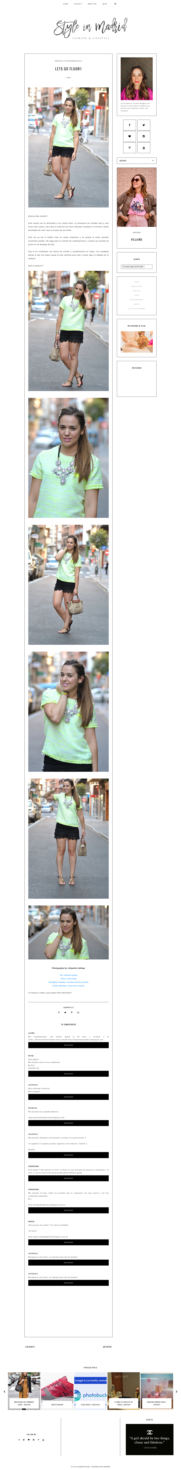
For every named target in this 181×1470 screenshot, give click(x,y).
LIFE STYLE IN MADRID (136, 314)
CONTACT (78, 4)
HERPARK (106, 1466)
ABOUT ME (92, 4)
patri (31, 1056)
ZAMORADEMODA (136, 305)
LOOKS (136, 301)
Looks (68, 77)
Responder (68, 1045)
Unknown (33, 1166)
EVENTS (137, 310)
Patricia (32, 1108)
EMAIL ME (136, 296)
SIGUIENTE (30, 1346)
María (31, 1222)
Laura (31, 1033)
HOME (65, 4)
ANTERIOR (107, 1346)
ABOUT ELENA (136, 292)
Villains (137, 245)
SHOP (104, 4)
